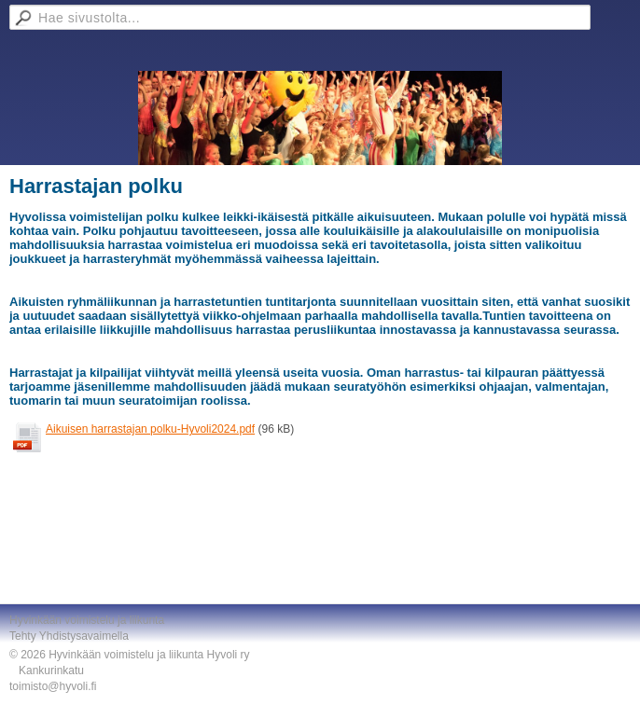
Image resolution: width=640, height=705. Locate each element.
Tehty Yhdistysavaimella (69, 636)
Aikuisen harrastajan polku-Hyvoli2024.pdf (150, 428)
